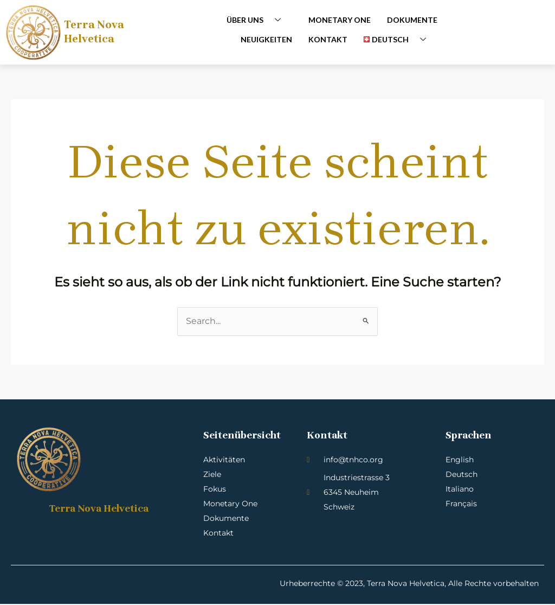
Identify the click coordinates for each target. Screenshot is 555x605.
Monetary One (339, 19)
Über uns (258, 19)
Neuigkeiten (266, 38)
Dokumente (412, 19)
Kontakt (327, 38)
